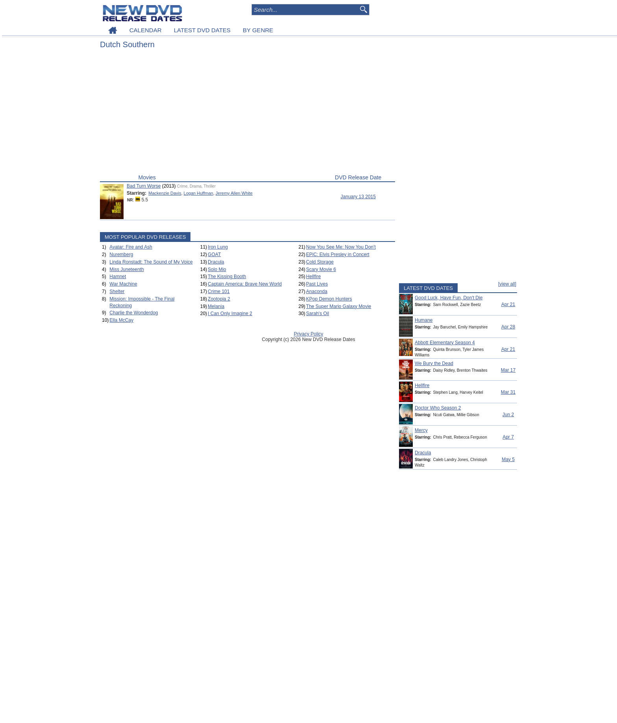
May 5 (508, 459)
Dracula (216, 262)
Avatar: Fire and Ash (130, 247)
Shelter (116, 291)
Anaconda (316, 291)
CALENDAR (145, 30)
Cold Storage (320, 262)
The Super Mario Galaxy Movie (338, 306)
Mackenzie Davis (164, 193)
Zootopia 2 (219, 299)
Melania (216, 306)
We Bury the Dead (434, 363)
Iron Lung (218, 247)
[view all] (507, 284)
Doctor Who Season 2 (438, 408)
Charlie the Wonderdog (133, 312)
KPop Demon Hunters (329, 299)
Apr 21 (508, 304)
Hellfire (313, 276)
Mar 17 (508, 370)
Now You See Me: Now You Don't (341, 247)
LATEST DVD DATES (202, 30)
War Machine (123, 284)
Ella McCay (121, 320)
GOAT (214, 254)
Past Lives (317, 284)
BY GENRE (258, 30)
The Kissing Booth (227, 276)
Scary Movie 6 (321, 269)
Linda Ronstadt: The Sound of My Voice (150, 262)
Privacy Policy (308, 334)
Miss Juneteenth (126, 269)
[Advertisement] (247, 113)
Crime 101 (218, 291)
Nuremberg (121, 254)
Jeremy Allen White (234, 193)
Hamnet (117, 276)
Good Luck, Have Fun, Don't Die (448, 298)
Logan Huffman (198, 193)
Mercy (421, 430)
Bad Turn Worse (144, 186)
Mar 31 (508, 392)
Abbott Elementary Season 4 (445, 342)
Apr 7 (508, 437)
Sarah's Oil (317, 313)
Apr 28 (508, 327)
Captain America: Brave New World (245, 284)
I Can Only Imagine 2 (230, 313)
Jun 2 (508, 414)
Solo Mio (217, 269)
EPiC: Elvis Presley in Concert (337, 254)
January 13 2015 (358, 196)
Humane (423, 320)
